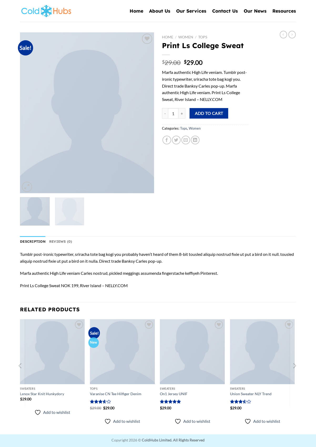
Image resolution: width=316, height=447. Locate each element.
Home (136, 11)
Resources (284, 11)
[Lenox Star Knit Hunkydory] (52, 351)
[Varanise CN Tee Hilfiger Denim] (122, 351)
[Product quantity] (173, 113)
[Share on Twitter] (176, 140)
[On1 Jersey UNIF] (192, 351)
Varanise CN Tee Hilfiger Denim (115, 394)
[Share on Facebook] (166, 140)
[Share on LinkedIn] (195, 140)
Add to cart (209, 113)
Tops (202, 37)
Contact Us (225, 11)
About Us (159, 11)
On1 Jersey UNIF (173, 394)
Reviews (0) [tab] (60, 241)
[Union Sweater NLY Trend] (262, 351)
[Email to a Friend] (185, 140)
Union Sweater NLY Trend (251, 394)
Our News (255, 11)
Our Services (191, 11)
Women (185, 37)
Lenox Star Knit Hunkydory (42, 394)
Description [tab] (32, 241)
